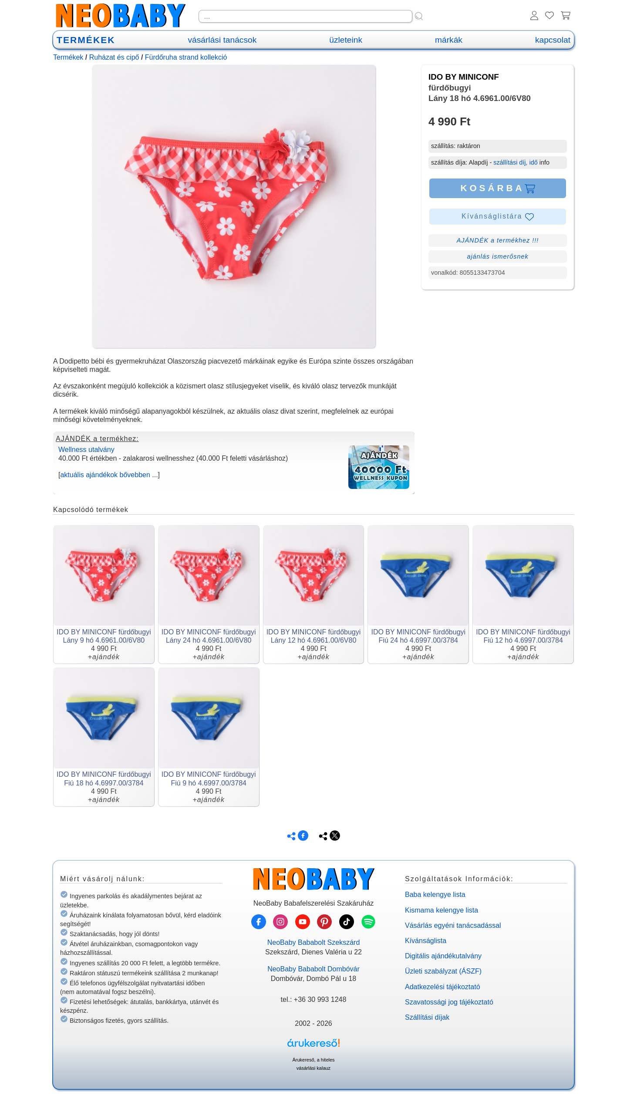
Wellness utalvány (86, 449)
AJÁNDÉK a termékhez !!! (498, 240)
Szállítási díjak (427, 1017)
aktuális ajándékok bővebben (105, 475)
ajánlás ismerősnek (497, 256)
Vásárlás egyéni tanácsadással (453, 925)
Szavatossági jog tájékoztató (449, 1002)
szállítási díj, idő (515, 162)
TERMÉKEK (86, 40)
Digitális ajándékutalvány (443, 956)
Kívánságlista (425, 940)
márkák (448, 39)
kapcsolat (552, 39)
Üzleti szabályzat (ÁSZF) (443, 971)
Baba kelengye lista (435, 894)
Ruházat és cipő (114, 57)
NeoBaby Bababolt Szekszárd (313, 942)
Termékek (68, 57)
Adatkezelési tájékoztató (442, 987)
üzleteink (345, 39)
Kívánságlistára (498, 216)
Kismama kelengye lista (441, 910)
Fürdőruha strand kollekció (186, 57)
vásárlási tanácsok (222, 39)
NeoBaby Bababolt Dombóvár (313, 969)
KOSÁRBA (497, 188)
